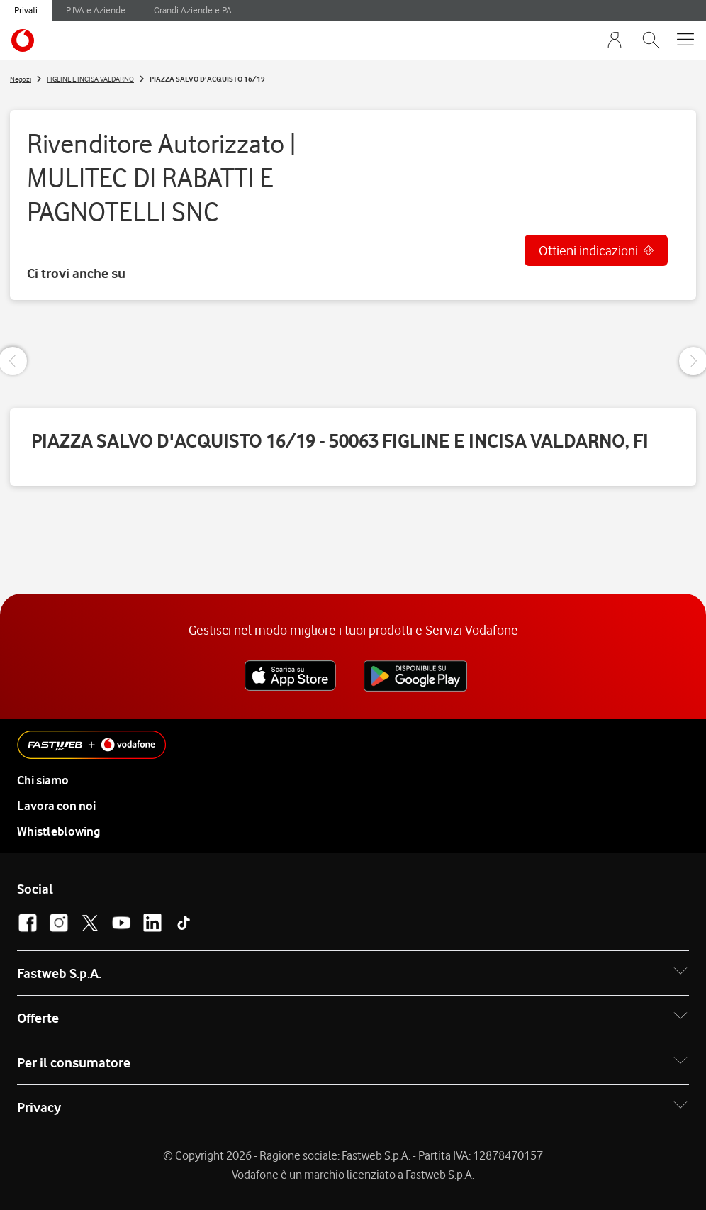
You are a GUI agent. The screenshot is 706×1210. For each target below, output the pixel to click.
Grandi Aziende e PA (193, 10)
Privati (26, 10)
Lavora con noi (56, 806)
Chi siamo (43, 780)
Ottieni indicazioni (588, 250)
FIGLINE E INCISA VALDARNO (90, 78)
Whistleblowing (58, 831)
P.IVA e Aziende (95, 10)
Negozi (20, 78)
